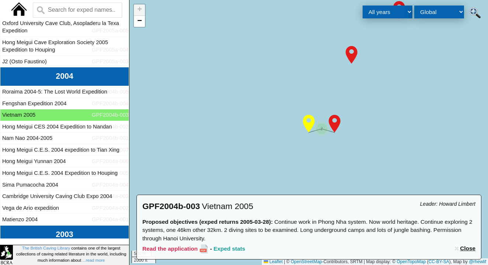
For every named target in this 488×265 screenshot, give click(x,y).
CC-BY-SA (439, 261)
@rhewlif (477, 261)
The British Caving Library (46, 248)
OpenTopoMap (411, 261)
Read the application (170, 248)
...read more (93, 260)
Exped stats (229, 248)
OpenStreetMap (306, 261)
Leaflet (273, 261)
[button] (351, 55)
